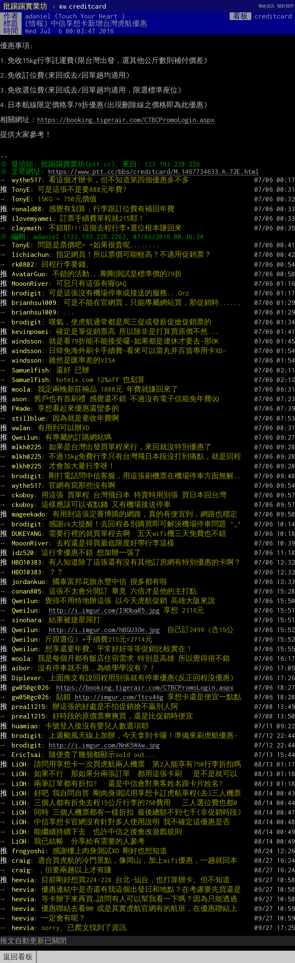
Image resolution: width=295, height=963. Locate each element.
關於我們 (285, 6)
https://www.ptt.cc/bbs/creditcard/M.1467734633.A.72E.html (155, 171)
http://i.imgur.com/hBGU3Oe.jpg (104, 630)
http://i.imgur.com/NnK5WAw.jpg (104, 745)
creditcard (82, 6)
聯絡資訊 (266, 6)
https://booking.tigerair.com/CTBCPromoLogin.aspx (126, 120)
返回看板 (18, 957)
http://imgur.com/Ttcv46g (119, 697)
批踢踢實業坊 (25, 6)
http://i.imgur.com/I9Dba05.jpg (104, 610)
